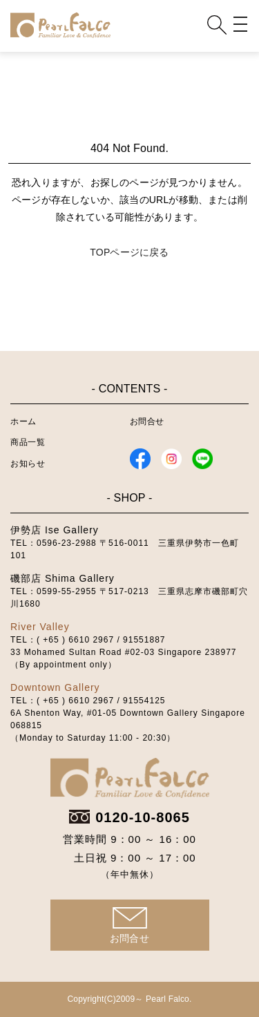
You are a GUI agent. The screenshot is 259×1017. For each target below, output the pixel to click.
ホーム (23, 421)
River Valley (40, 626)
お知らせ (27, 463)
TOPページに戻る (129, 252)
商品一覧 (27, 442)
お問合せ (147, 421)
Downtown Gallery (55, 687)
